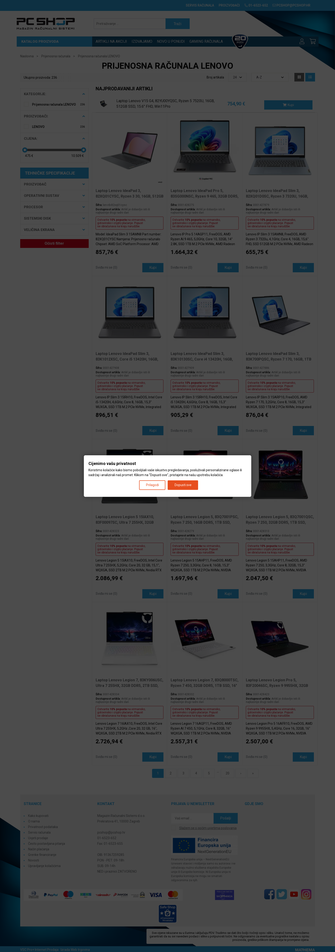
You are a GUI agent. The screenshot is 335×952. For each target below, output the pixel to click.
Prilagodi (152, 485)
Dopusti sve (183, 485)
